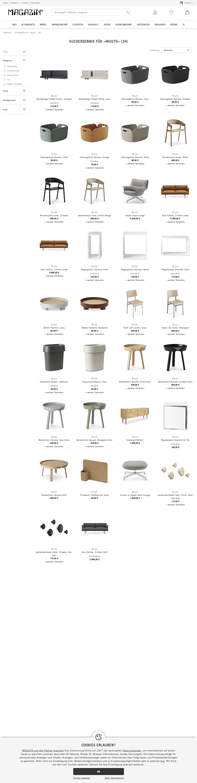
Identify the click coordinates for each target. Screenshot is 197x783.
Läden (5, 3)
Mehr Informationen (114, 778)
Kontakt (25, 3)
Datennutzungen (132, 750)
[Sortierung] (176, 50)
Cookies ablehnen (81, 778)
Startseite (7, 32)
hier (162, 761)
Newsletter (35, 3)
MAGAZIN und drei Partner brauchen (43, 750)
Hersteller (15, 3)
